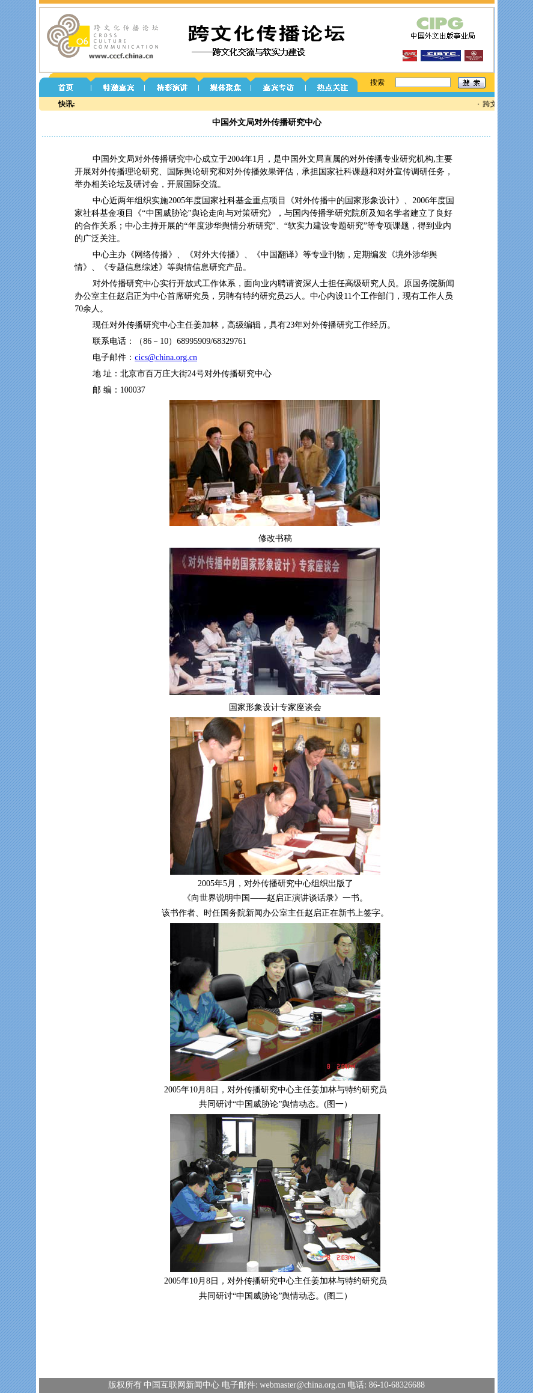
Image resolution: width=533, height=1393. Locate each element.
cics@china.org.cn (166, 357)
